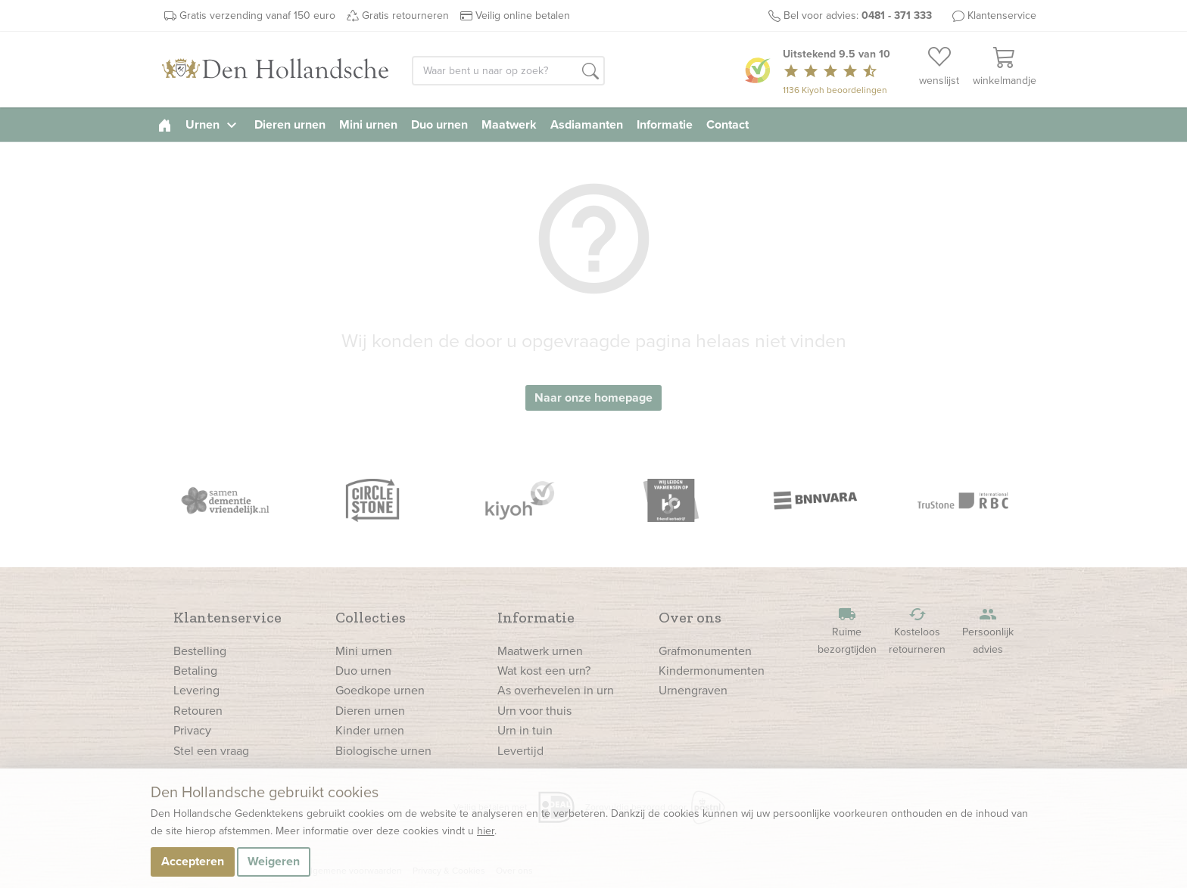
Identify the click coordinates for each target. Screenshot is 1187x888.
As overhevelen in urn (555, 690)
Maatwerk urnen (540, 651)
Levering (196, 690)
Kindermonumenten (712, 670)
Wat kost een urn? (543, 670)
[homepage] (165, 124)
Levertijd (520, 750)
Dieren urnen (290, 124)
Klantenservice (1001, 15)
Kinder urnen (369, 730)
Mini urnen (368, 124)
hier (485, 831)
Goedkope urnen (380, 690)
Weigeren (274, 861)
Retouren (198, 710)
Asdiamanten (586, 124)
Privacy (192, 730)
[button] (590, 71)
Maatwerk (509, 124)
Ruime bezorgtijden (847, 631)
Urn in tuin (525, 730)
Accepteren (192, 861)
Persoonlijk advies (988, 631)
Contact (727, 124)
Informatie (665, 124)
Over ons (690, 617)
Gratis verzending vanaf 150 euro (257, 15)
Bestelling (199, 651)
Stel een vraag (211, 750)
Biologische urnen (383, 750)
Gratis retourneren (405, 15)
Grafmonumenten (705, 651)
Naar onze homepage (593, 397)
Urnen (213, 124)
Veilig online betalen (522, 15)
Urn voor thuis (534, 710)
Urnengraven (693, 690)
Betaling (195, 670)
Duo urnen (439, 124)
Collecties (370, 617)
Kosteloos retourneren (917, 631)
